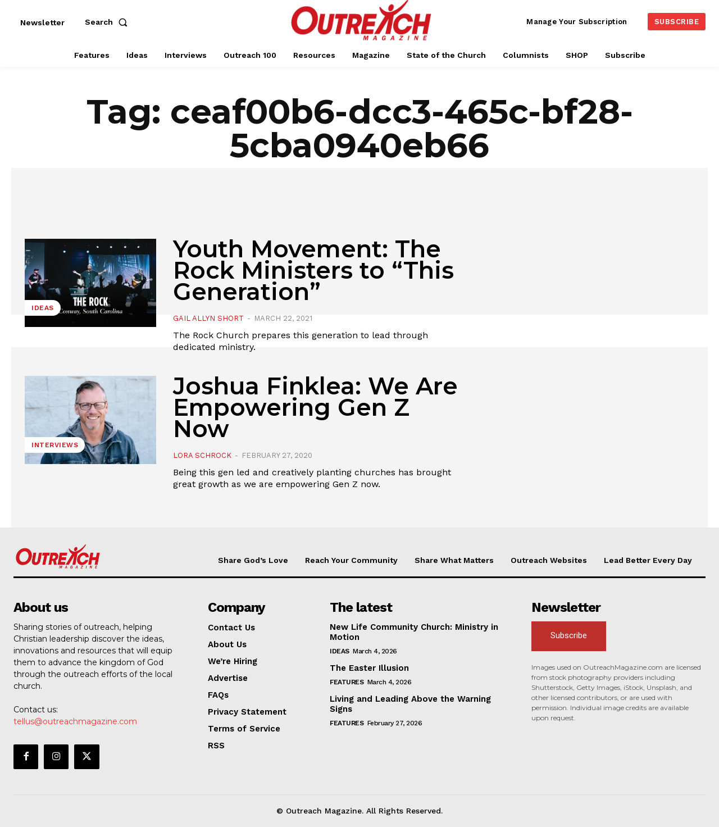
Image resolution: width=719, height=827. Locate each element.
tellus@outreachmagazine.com (75, 721)
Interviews (54, 445)
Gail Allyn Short (208, 318)
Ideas (42, 308)
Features (346, 682)
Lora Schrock (202, 455)
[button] (108, 22)
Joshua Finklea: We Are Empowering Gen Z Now (315, 407)
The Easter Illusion (369, 668)
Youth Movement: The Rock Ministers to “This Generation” (313, 270)
